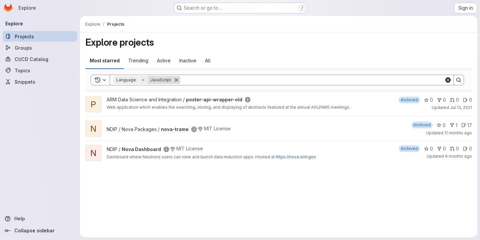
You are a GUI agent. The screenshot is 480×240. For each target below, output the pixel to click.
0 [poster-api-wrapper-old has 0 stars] (428, 100)
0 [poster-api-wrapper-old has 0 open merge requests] (454, 100)
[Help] (40, 218)
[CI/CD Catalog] (40, 59)
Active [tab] (164, 60)
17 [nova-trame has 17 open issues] (466, 125)
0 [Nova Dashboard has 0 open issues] (467, 148)
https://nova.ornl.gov (296, 156)
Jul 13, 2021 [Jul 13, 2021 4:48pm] (461, 107)
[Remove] (176, 80)
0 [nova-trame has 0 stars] (441, 125)
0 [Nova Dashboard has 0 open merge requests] (454, 148)
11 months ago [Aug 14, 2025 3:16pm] (458, 132)
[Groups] (40, 47)
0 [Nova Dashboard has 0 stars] (428, 148)
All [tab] (208, 60)
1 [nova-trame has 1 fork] (453, 125)
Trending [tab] (138, 60)
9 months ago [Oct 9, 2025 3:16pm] (458, 156)
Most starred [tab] (105, 60)
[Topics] (40, 70)
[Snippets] (40, 81)
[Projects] (40, 36)
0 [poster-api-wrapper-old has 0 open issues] (467, 100)
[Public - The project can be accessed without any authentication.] (247, 99)
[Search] (312, 80)
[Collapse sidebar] (40, 230)
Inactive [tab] (187, 60)
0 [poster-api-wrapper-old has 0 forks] (441, 100)
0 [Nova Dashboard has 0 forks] (441, 148)
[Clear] (448, 80)
